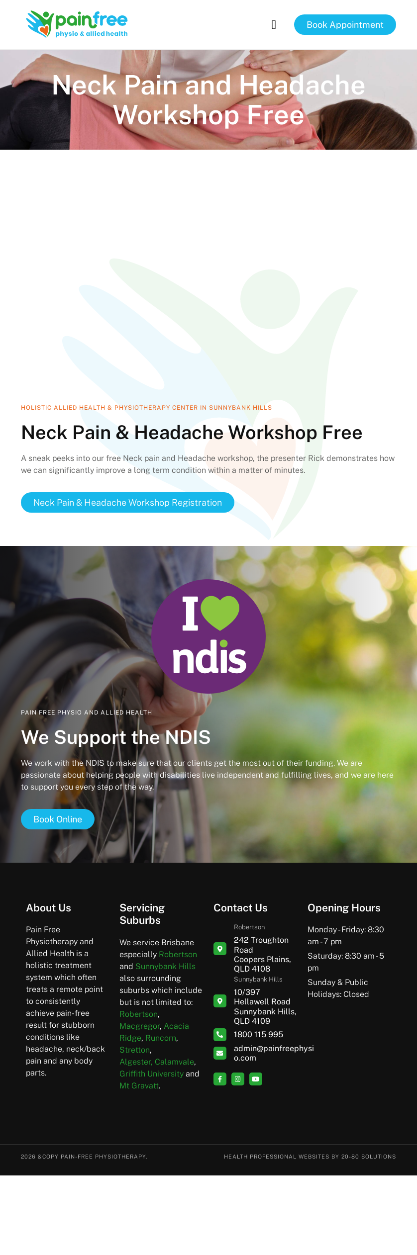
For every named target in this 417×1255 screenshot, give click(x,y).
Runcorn (160, 1038)
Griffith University (151, 1073)
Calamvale (174, 1062)
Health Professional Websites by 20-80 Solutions (310, 1157)
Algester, (136, 1062)
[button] (273, 24)
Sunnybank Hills (165, 966)
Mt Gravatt (139, 1085)
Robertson (178, 954)
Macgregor (139, 1026)
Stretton (134, 1050)
